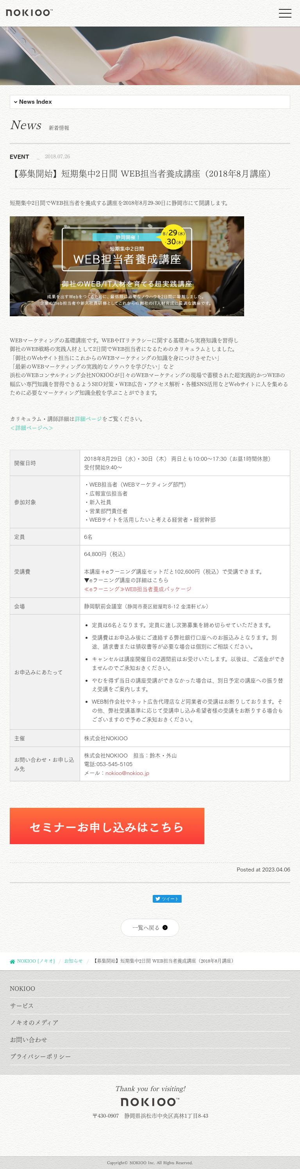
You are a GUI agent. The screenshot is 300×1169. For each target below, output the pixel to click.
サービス (22, 1006)
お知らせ (73, 961)
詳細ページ (88, 419)
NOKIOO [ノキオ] (36, 961)
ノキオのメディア (34, 1022)
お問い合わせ (28, 1040)
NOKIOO (22, 988)
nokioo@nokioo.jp (127, 773)
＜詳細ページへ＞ (32, 428)
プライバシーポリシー (40, 1056)
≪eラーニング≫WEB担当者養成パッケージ (137, 589)
